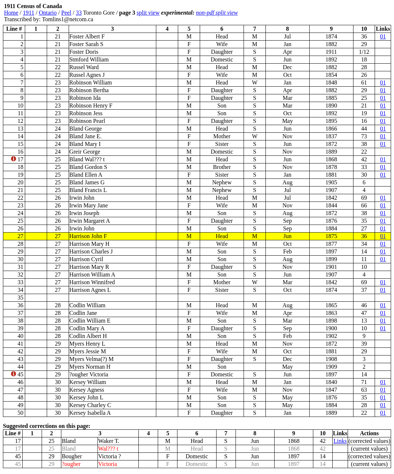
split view (148, 13)
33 (79, 13)
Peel (66, 13)
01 (383, 36)
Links (340, 441)
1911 (28, 13)
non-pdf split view (217, 13)
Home (11, 13)
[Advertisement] (347, 13)
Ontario (48, 13)
